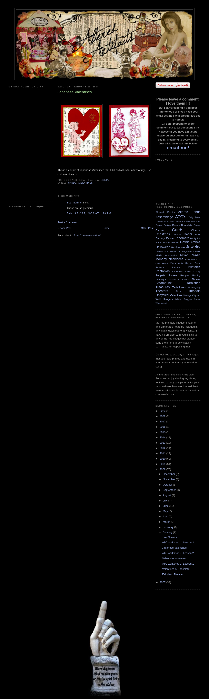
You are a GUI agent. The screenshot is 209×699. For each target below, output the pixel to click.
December (169, 474)
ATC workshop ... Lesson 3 (178, 542)
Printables (163, 271)
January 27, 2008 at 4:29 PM (89, 213)
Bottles (167, 225)
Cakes (197, 225)
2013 (163, 442)
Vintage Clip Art (191, 295)
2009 (163, 464)
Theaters (162, 291)
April (166, 516)
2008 (163, 469)
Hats (173, 247)
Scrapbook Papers (179, 279)
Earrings (160, 238)
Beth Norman (74, 202)
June (166, 505)
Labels (196, 251)
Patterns (160, 267)
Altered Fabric (189, 212)
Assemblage (164, 217)
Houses (180, 247)
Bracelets (186, 225)
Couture (177, 234)
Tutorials (194, 291)
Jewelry (193, 246)
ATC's (180, 216)
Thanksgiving (194, 287)
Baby (191, 217)
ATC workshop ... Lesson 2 (178, 553)
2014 (163, 437)
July (165, 500)
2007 (163, 582)
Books (159, 225)
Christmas (163, 234)
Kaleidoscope (162, 251)
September (170, 489)
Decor (188, 234)
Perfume (176, 267)
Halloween (163, 247)
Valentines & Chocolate (175, 569)
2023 (163, 410)
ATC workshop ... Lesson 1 (178, 563)
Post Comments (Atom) (87, 235)
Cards (72, 183)
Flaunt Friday (163, 242)
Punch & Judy (192, 271)
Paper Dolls (192, 263)
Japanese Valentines (174, 547)
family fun (195, 238)
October (168, 484)
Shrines (195, 279)
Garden (175, 242)
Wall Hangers (164, 299)
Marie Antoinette (166, 255)
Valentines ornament (174, 558)
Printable (194, 267)
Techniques (179, 287)
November (169, 479)
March (167, 521)
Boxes (176, 225)
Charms (195, 230)
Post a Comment (67, 222)
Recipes (184, 275)
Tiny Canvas (169, 537)
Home (106, 228)
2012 (163, 448)
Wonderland (161, 303)
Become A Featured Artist (188, 221)
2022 (163, 416)
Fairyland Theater (172, 574)
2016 (163, 426)
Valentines (85, 183)
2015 (163, 432)
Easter (170, 238)
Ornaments (176, 263)
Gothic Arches (190, 242)
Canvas (160, 230)
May (166, 511)
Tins (178, 291)
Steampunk (164, 283)
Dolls (197, 234)
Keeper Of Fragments (181, 251)
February (168, 527)
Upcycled (162, 295)
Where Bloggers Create (187, 299)
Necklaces (176, 259)
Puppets (160, 275)
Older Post (147, 228)
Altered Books (165, 212)
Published (177, 271)
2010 (163, 458)
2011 (163, 453)
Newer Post (64, 228)
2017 (163, 421)
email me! (178, 147)
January (168, 532)
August (167, 495)
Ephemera (182, 238)
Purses (173, 275)
